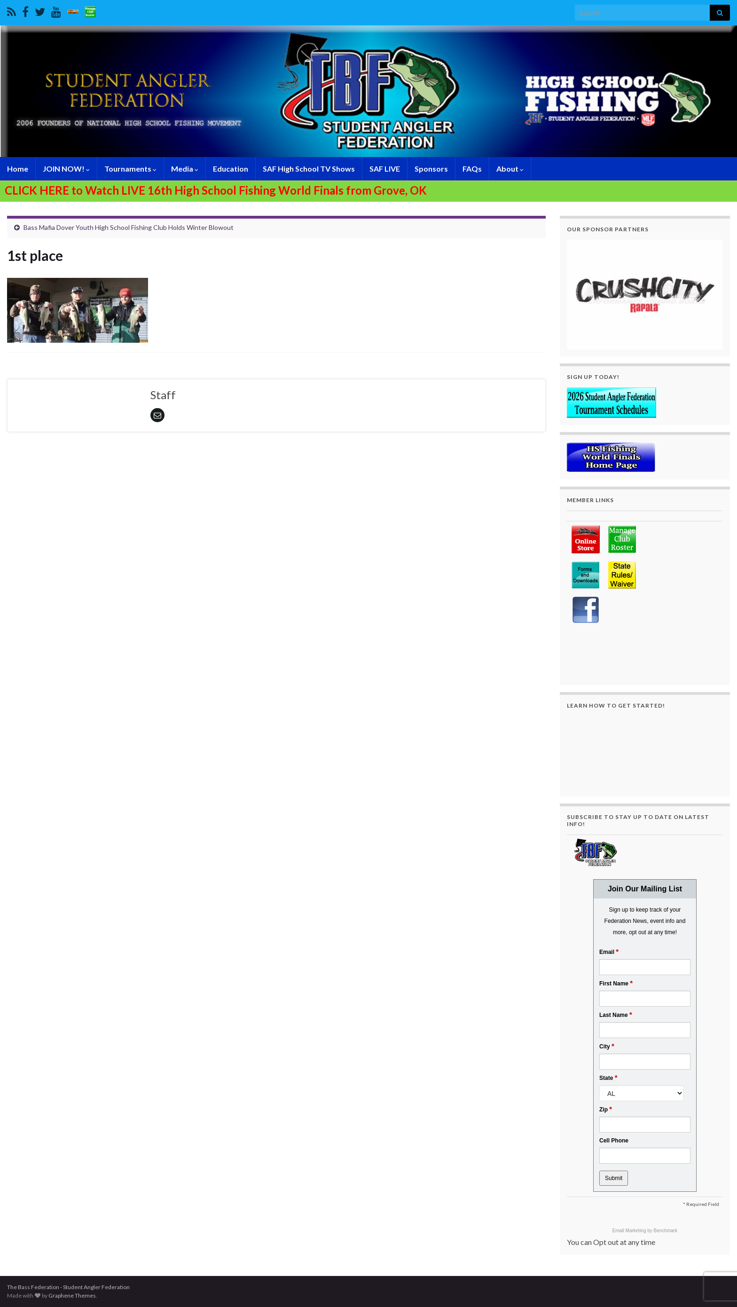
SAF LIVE (384, 168)
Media (184, 168)
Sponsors (431, 168)
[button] (645, 294)
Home (17, 168)
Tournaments (130, 168)
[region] (645, 294)
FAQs (472, 168)
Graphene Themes (72, 1295)
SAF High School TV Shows (309, 168)
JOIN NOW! (66, 168)
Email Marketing (629, 1230)
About (510, 168)
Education (230, 168)
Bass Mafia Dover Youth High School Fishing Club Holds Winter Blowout (129, 227)
